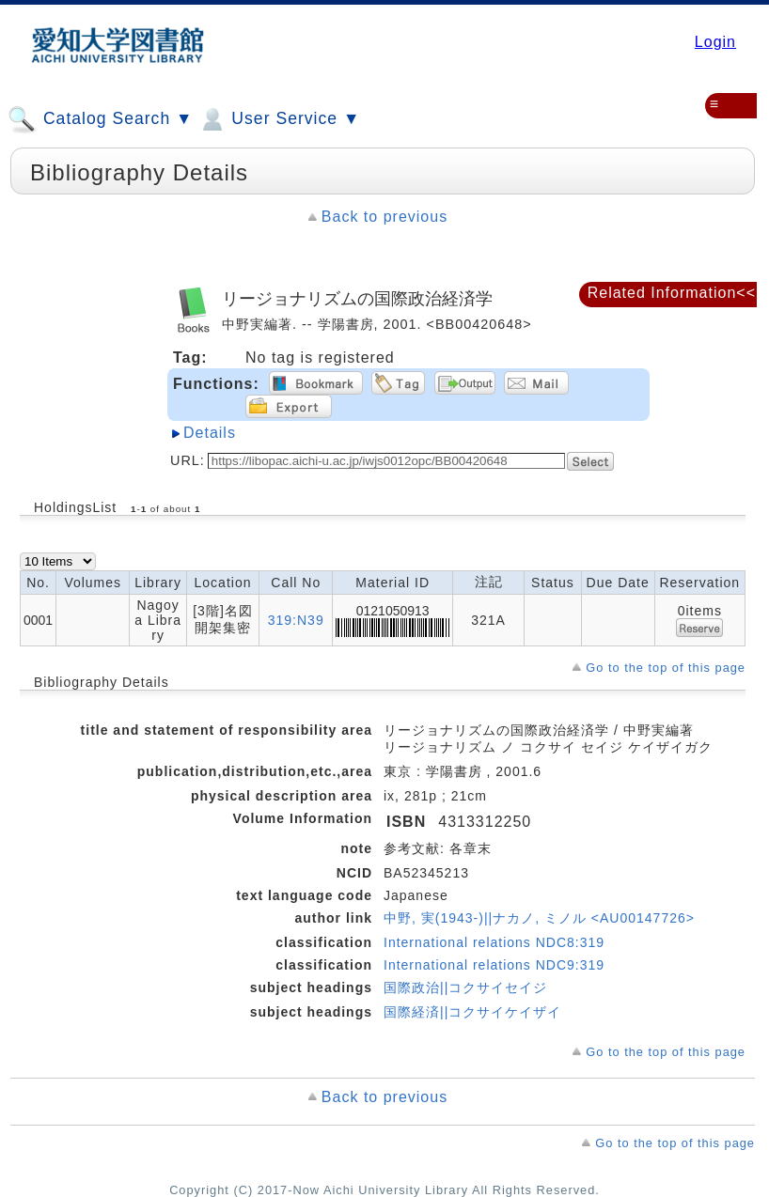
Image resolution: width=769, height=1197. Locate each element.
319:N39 (296, 620)
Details (209, 433)
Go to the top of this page (665, 668)
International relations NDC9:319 (494, 964)
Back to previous (384, 217)
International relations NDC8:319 (494, 942)
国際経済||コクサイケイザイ (472, 1011)
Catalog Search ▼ (100, 119)
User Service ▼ (278, 119)
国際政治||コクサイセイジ (465, 987)
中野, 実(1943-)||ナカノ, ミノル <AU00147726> (539, 917)
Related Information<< (672, 293)
